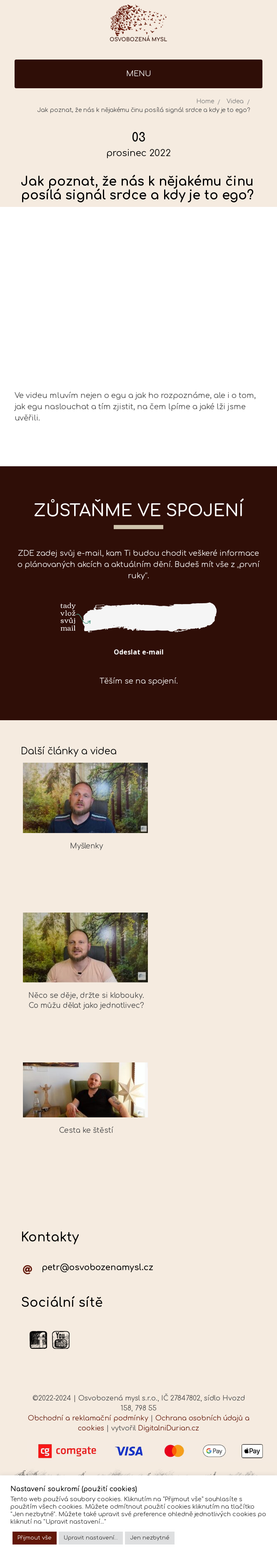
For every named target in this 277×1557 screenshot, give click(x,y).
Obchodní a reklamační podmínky (88, 1418)
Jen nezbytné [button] (150, 1538)
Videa (235, 101)
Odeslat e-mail (139, 652)
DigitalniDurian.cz (168, 1428)
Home (205, 101)
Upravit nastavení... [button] (91, 1538)
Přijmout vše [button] (34, 1538)
